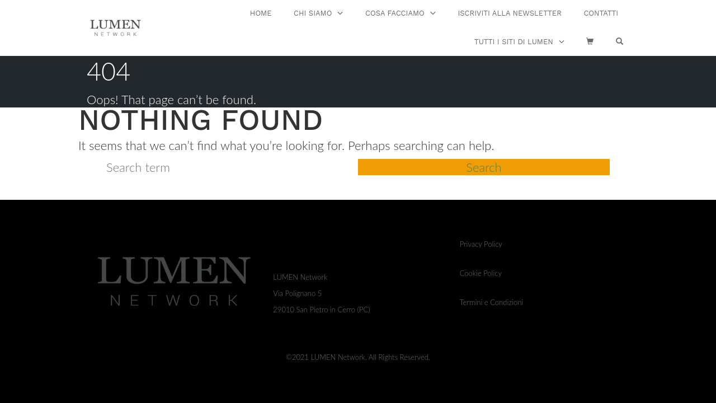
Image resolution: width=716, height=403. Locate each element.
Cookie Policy (481, 273)
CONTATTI (600, 13)
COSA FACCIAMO (395, 13)
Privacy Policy (481, 244)
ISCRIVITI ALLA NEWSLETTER (509, 13)
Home (261, 13)
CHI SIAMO (313, 13)
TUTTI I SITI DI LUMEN (513, 42)
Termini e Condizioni (492, 302)
